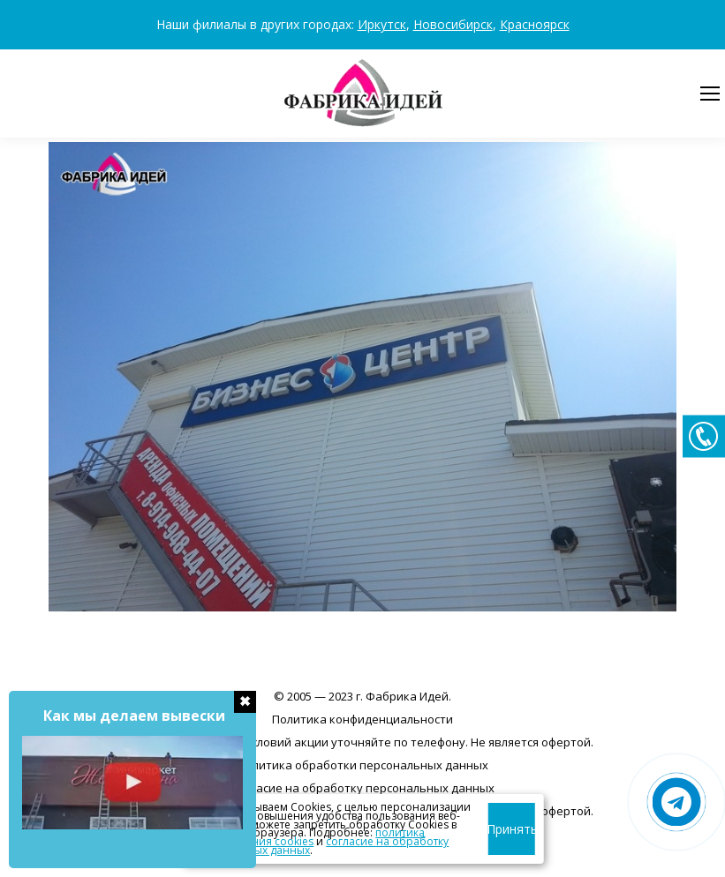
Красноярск (535, 24)
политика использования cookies (307, 837)
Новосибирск (453, 24)
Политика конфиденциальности (362, 719)
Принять (511, 829)
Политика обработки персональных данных (363, 765)
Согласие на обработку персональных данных (363, 788)
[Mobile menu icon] (710, 93)
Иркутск (382, 24)
